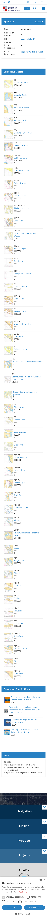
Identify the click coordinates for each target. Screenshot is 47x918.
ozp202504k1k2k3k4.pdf (32, 52)
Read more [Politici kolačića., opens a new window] (23, 892)
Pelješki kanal (20, 432)
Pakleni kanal (20, 420)
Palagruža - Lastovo (22, 274)
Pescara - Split (20, 120)
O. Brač (17, 586)
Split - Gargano (20, 158)
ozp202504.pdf (27, 39)
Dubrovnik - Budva (22, 324)
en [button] (26, 8)
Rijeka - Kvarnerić (21, 208)
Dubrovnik (18, 336)
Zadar (16, 548)
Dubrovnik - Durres (22, 170)
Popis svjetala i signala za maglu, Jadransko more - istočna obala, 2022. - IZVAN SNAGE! (26, 709)
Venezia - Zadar (20, 95)
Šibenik (17, 573)
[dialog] (23, 897)
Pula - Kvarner (20, 183)
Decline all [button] (34, 908)
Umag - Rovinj (20, 457)
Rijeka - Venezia (21, 145)
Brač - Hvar (19, 299)
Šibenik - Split (20, 248)
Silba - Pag (18, 221)
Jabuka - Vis (19, 261)
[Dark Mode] (8, 2)
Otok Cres (18, 495)
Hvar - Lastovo (20, 286)
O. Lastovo (18, 636)
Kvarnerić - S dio (21, 508)
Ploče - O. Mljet (20, 648)
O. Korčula (18, 623)
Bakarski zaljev (20, 349)
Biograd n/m (19, 560)
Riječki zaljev (19, 482)
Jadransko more (21, 82)
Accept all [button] (12, 908)
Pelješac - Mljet (20, 311)
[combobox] (40, 880)
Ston (16, 661)
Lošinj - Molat (20, 196)
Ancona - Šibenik (21, 108)
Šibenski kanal (20, 407)
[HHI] (12, 8)
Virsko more (19, 520)
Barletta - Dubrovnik (23, 133)
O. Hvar (17, 598)
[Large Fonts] (3, 2)
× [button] (44, 880)
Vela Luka (18, 611)
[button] (23, 914)
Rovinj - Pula (19, 470)
